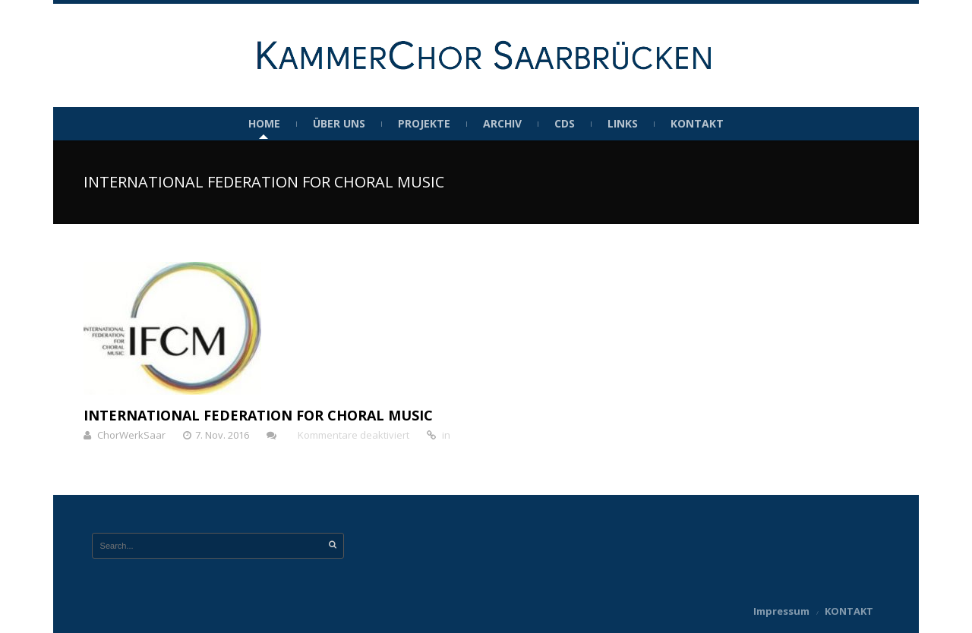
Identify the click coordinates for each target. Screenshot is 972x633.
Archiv (502, 123)
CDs (564, 123)
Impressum (781, 611)
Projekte (424, 123)
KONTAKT (697, 123)
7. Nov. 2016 (222, 435)
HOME (264, 123)
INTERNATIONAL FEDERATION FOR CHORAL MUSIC (258, 415)
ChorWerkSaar (131, 435)
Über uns (339, 123)
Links (623, 123)
